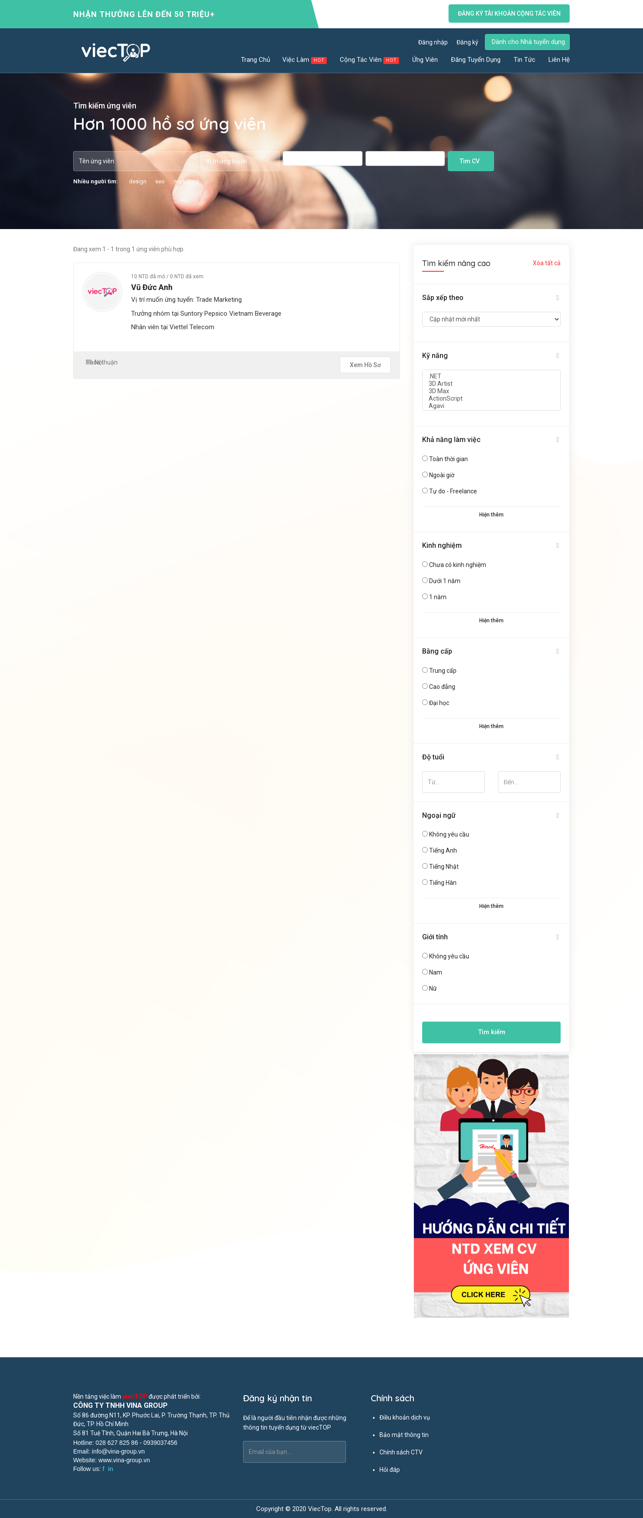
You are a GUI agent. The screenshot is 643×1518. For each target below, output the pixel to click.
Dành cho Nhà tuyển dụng (528, 42)
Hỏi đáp (389, 1469)
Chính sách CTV (401, 1452)
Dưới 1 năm (444, 580)
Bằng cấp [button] (437, 651)
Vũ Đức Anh (152, 287)
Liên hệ (559, 60)
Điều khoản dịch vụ (404, 1417)
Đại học (439, 702)
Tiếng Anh (443, 850)
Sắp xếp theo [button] (443, 297)
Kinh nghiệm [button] (442, 545)
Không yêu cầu (449, 834)
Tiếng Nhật (444, 866)
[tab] (491, 298)
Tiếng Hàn (443, 882)
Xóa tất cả (547, 263)
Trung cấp (443, 670)
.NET (491, 376)
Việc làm (305, 60)
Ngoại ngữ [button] (439, 815)
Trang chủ (255, 60)
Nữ (433, 988)
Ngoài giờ (441, 475)
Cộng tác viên (370, 60)
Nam (435, 972)
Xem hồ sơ (365, 364)
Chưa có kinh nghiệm (457, 564)
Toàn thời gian (448, 458)
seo (160, 181)
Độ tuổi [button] (433, 757)
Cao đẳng (442, 686)
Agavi (491, 406)
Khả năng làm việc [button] (451, 439)
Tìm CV (470, 161)
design (137, 181)
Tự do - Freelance (453, 491)
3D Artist (491, 384)
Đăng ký (467, 42)
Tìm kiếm (491, 1032)
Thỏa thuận (102, 362)
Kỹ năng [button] (435, 355)
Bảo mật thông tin (404, 1434)
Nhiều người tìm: (95, 181)
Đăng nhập (433, 42)
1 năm (438, 597)
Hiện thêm (491, 515)
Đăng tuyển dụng (476, 60)
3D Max (491, 391)
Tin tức (525, 60)
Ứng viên (425, 60)
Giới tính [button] (435, 937)
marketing (186, 181)
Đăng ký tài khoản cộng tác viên (509, 13)
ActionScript (491, 398)
